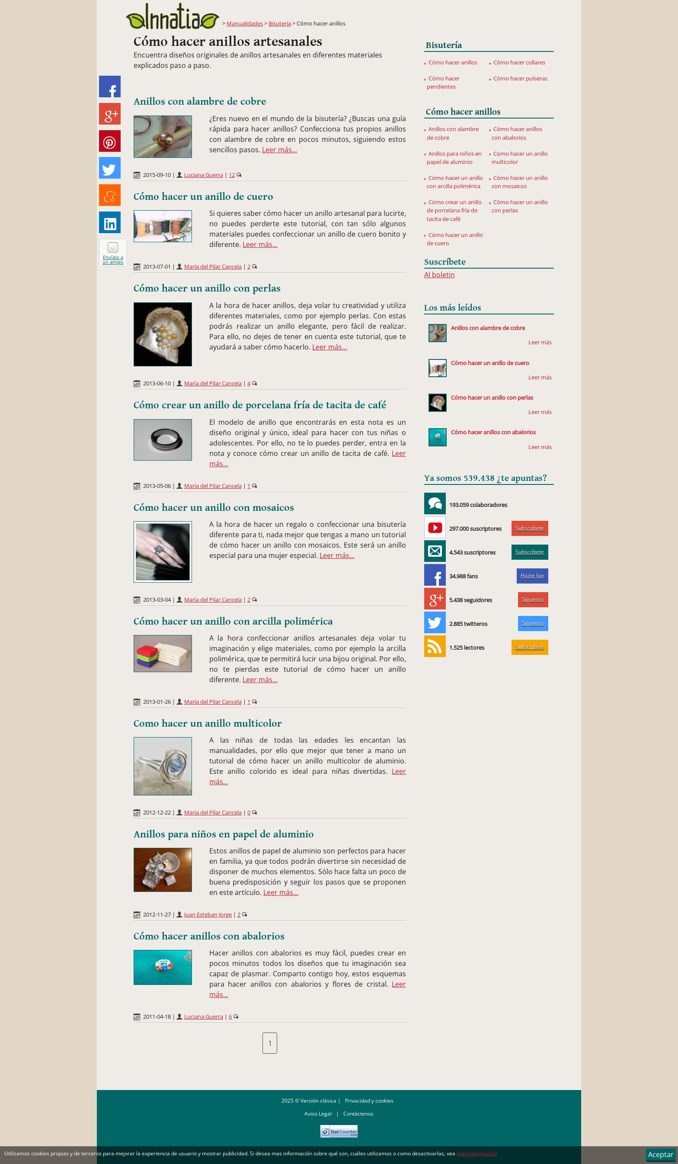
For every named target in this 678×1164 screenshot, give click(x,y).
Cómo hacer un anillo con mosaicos (214, 508)
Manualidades (245, 23)
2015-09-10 (157, 175)
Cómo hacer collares (519, 62)
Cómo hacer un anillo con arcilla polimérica (233, 622)
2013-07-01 (157, 266)
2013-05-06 (157, 486)
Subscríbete (529, 528)
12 (232, 175)
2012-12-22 (157, 812)
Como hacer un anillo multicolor (208, 724)
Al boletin (439, 274)
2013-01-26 (157, 701)
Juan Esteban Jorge (208, 914)
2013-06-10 (157, 383)
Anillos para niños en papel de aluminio (224, 834)
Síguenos (533, 599)
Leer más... (279, 149)
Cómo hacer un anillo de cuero (203, 197)
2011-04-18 (157, 1016)
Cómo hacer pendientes (443, 82)
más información (477, 1153)
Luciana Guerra (203, 175)
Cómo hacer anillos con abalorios (209, 936)
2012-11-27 (157, 914)
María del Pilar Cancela (213, 266)
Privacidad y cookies (369, 1100)
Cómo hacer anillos (453, 62)
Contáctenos (358, 1113)
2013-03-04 (157, 599)
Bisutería (280, 23)
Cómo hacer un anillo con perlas (207, 288)
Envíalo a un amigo (113, 259)
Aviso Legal (318, 1113)
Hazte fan (532, 575)
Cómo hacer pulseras (520, 78)
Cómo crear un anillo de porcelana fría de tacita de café (260, 405)
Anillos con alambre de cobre (200, 102)
